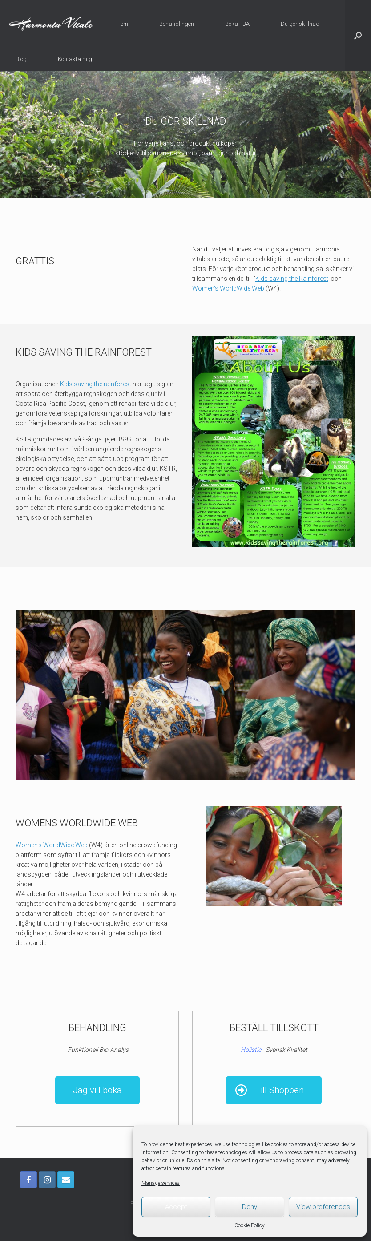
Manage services (160, 1183)
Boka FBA (237, 23)
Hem (122, 23)
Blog (21, 59)
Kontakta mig (75, 59)
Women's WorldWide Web (52, 845)
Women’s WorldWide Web (228, 288)
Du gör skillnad (300, 23)
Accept (176, 1207)
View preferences (323, 1207)
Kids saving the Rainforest (291, 278)
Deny (249, 1207)
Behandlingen (176, 23)
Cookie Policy (249, 1225)
